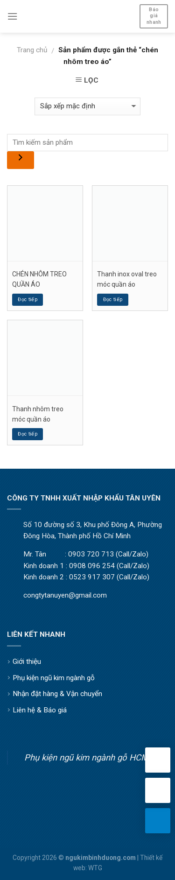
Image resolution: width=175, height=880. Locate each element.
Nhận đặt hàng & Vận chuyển (57, 694)
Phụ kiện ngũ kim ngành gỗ (54, 678)
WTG (95, 868)
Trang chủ (32, 50)
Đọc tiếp (27, 299)
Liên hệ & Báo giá (40, 710)
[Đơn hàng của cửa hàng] (87, 106)
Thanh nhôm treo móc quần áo (37, 414)
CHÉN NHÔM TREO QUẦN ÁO (39, 279)
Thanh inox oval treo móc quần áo (127, 279)
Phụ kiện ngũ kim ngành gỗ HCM (86, 757)
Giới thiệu (27, 661)
